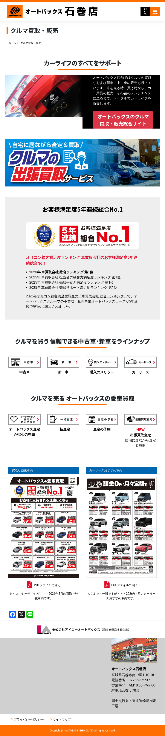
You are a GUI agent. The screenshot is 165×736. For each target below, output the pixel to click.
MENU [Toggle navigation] (155, 11)
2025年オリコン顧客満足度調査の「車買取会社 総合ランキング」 (76, 296)
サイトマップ (62, 719)
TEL (145, 11)
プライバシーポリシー (29, 719)
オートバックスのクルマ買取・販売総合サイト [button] (123, 120)
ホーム (12, 43)
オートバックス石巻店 (52, 11)
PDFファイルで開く (47, 585)
